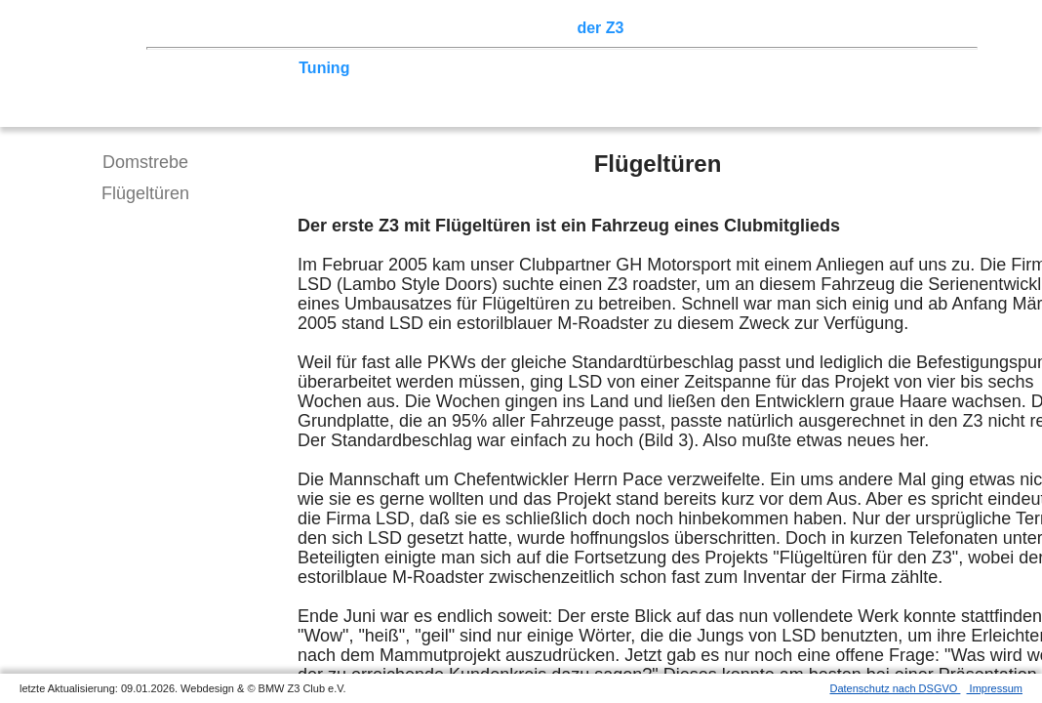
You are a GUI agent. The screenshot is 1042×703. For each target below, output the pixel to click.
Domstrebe (145, 162)
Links (780, 28)
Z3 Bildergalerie (691, 28)
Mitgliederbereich (875, 28)
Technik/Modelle (229, 68)
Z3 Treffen (258, 28)
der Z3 (600, 28)
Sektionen (530, 28)
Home (190, 28)
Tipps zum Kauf (417, 68)
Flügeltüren (145, 193)
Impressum (994, 688)
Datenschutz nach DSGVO (895, 688)
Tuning (324, 68)
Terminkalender (425, 28)
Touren (332, 28)
